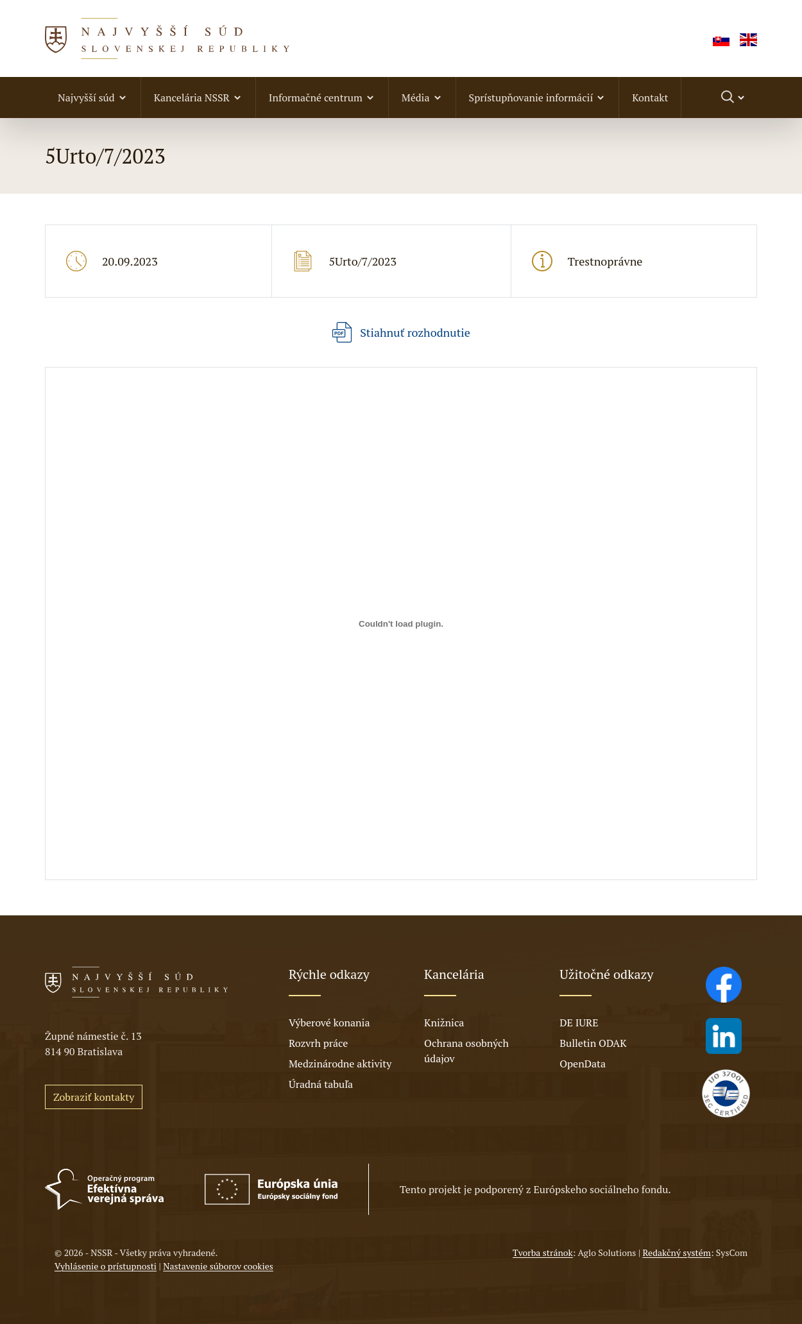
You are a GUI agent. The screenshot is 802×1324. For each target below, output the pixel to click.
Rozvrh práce (318, 1043)
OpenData (582, 1064)
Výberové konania (329, 1022)
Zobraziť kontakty (93, 1097)
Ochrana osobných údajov (466, 1050)
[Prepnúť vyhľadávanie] (733, 97)
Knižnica (444, 1022)
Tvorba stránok (543, 1252)
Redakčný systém (676, 1252)
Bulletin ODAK (592, 1043)
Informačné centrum (316, 97)
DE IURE (578, 1022)
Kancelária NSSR (192, 97)
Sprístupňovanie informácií (531, 97)
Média (416, 97)
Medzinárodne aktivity (340, 1064)
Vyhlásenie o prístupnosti (106, 1266)
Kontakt (650, 97)
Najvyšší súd (86, 97)
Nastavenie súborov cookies (218, 1266)
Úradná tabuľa (321, 1084)
